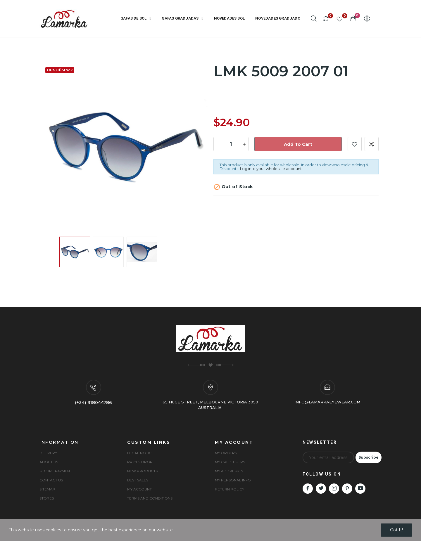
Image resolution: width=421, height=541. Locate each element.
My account (139, 489)
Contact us (51, 480)
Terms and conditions (149, 498)
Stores (46, 498)
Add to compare (372, 144)
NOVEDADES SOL (229, 18)
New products (142, 471)
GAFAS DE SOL (135, 18)
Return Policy (229, 489)
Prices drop (140, 462)
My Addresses (229, 471)
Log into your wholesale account (271, 168)
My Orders (226, 453)
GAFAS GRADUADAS (182, 18)
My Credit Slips (230, 462)
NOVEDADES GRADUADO (277, 18)
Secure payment (55, 471)
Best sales (137, 480)
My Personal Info (233, 480)
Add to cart (298, 144)
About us (48, 462)
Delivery (48, 453)
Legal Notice (140, 453)
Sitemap (47, 489)
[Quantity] (231, 144)
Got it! (396, 530)
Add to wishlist (355, 144)
